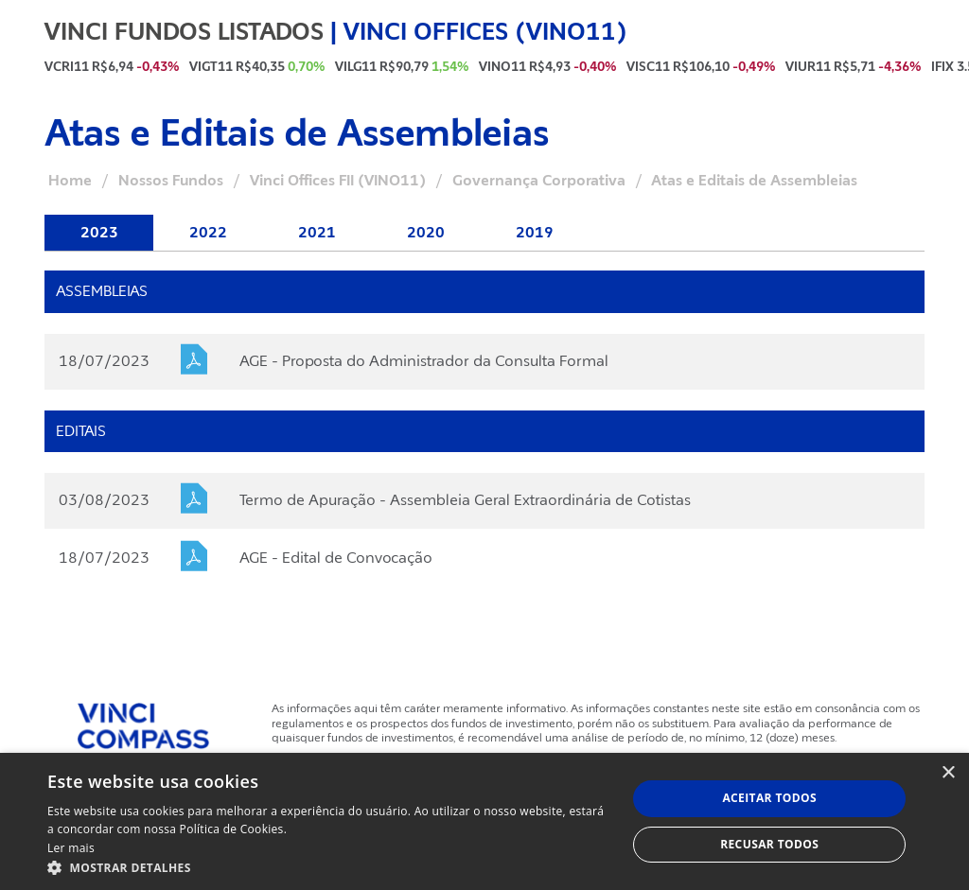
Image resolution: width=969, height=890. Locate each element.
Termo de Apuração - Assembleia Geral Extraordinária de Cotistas (465, 500)
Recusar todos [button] (769, 844)
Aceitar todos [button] (769, 798)
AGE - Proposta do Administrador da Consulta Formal (423, 361)
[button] (328, 867)
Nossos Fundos (170, 180)
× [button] (948, 773)
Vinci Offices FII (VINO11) (338, 180)
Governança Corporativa (538, 180)
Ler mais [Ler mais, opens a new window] (71, 848)
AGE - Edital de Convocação (335, 558)
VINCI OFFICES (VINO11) (485, 31)
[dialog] (484, 821)
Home (70, 180)
